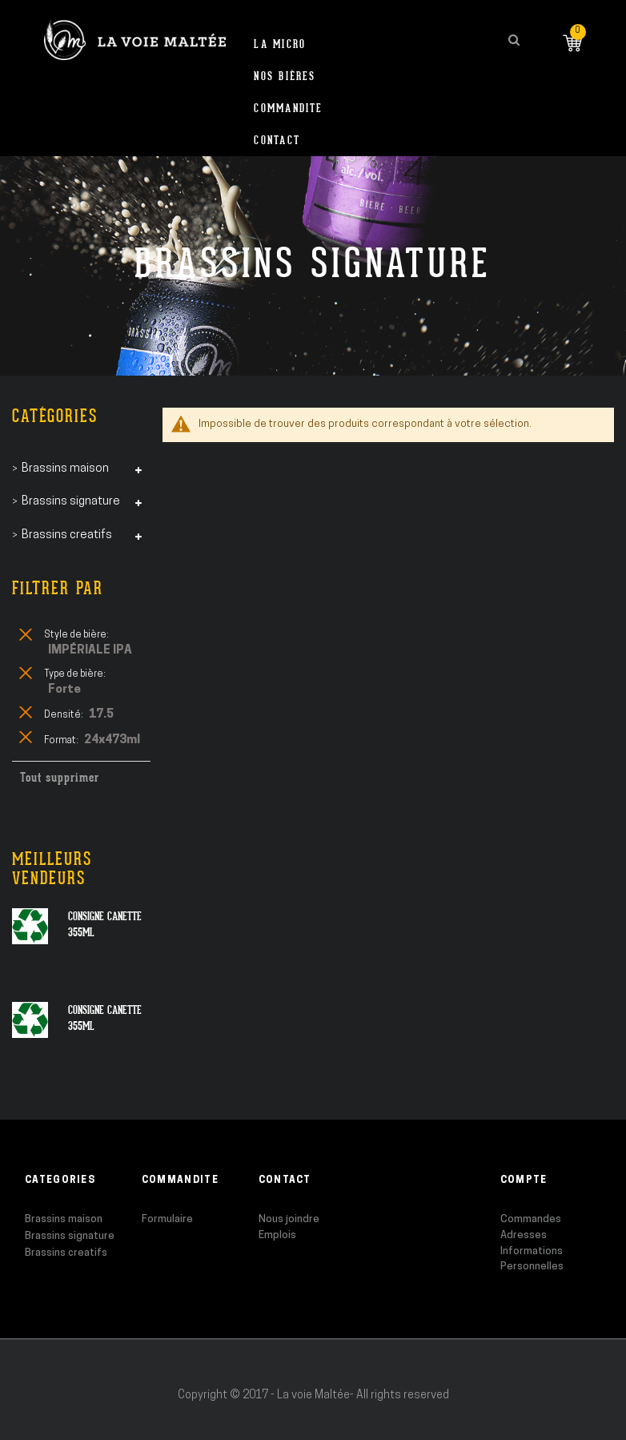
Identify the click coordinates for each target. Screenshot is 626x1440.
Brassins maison (63, 1219)
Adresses (523, 1235)
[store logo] (135, 40)
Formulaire (167, 1219)
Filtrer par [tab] (57, 588)
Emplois (277, 1235)
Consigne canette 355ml (105, 924)
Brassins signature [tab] (71, 502)
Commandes (530, 1219)
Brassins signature (69, 1236)
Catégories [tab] (55, 416)
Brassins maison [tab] (65, 469)
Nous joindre (289, 1219)
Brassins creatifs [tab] (67, 535)
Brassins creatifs (66, 1253)
